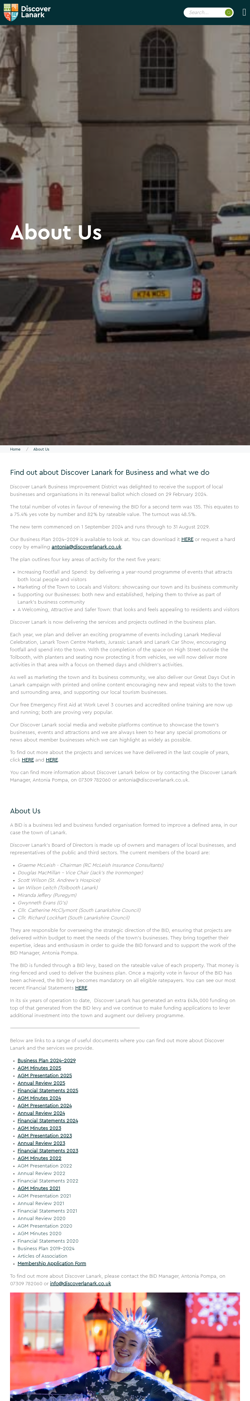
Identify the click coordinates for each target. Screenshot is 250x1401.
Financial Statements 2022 (48, 1180)
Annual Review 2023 (41, 1143)
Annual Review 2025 (41, 1083)
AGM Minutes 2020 (39, 1233)
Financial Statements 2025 (48, 1090)
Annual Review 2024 (41, 1113)
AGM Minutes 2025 (39, 1068)
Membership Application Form (52, 1263)
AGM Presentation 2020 (45, 1226)
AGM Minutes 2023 (39, 1128)
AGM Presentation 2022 (45, 1165)
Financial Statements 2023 (48, 1150)
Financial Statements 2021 (47, 1211)
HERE (187, 539)
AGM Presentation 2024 (45, 1105)
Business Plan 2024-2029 (47, 1060)
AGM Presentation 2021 (44, 1196)
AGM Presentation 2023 (45, 1135)
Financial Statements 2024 (48, 1120)
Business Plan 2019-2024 (46, 1248)
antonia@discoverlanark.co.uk (86, 547)
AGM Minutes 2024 (39, 1098)
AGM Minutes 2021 (39, 1188)
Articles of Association (42, 1256)
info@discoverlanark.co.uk (80, 1283)
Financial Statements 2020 (48, 1241)
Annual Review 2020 (41, 1218)
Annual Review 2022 (41, 1173)
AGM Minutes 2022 (39, 1158)
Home (15, 449)
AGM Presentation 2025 (45, 1075)
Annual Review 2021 (41, 1203)
